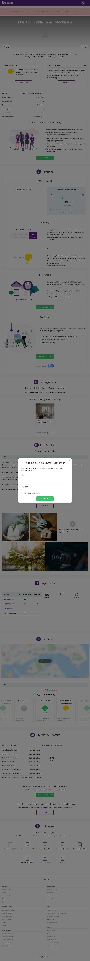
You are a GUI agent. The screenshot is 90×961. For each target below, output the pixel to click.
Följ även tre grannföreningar (31, 493)
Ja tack (45, 498)
